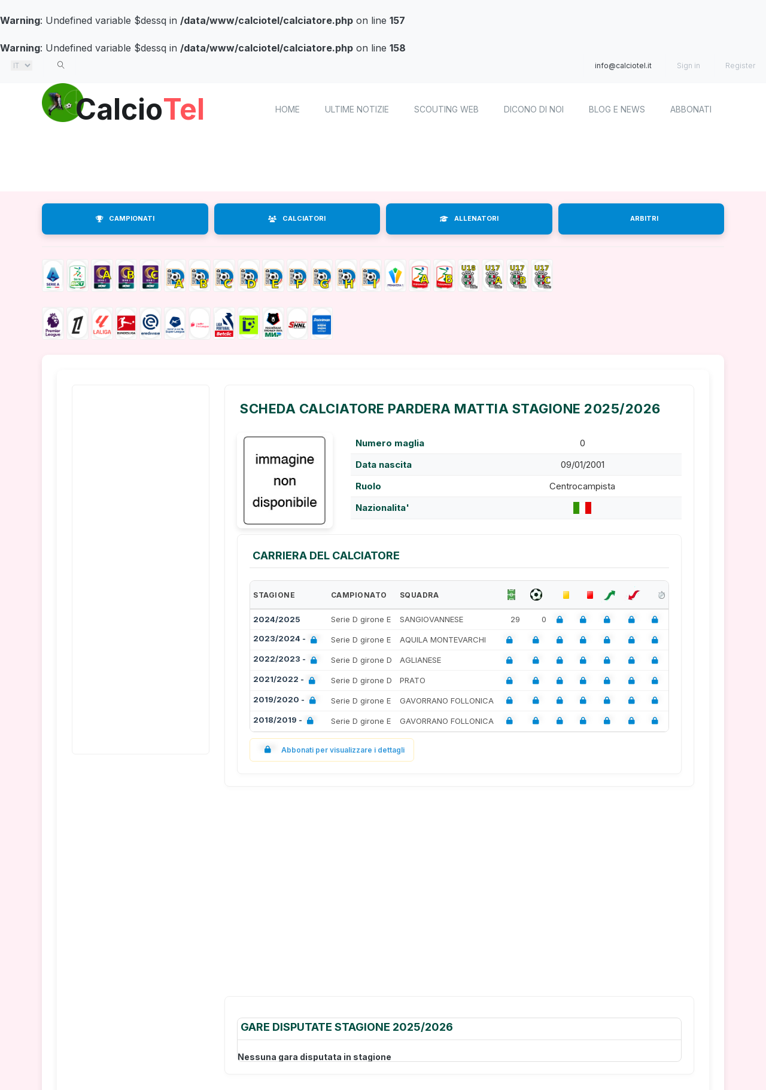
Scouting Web (446, 109)
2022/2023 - (287, 660)
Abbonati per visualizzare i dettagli (332, 750)
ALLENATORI (469, 218)
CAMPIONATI (125, 218)
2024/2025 (276, 619)
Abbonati (691, 109)
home (287, 109)
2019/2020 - (287, 701)
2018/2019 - (285, 721)
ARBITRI (644, 218)
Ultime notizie (357, 109)
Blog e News (617, 109)
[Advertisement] (383, 164)
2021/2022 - (286, 680)
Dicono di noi (534, 109)
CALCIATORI (297, 218)
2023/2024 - (287, 640)
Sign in (688, 65)
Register (740, 65)
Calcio (143, 108)
